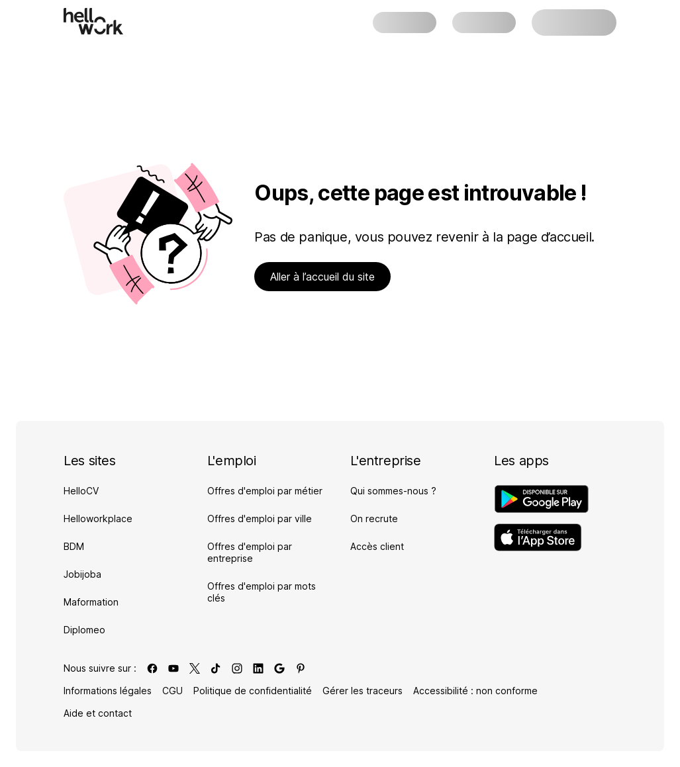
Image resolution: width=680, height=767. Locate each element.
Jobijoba (82, 574)
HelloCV (81, 490)
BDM (74, 546)
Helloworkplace (98, 518)
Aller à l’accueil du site (322, 276)
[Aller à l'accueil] (93, 21)
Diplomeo (84, 629)
